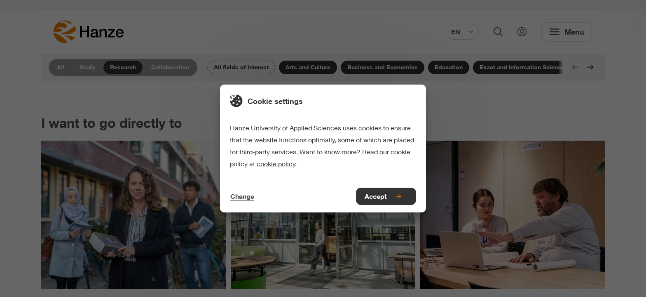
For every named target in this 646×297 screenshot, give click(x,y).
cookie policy (276, 163)
